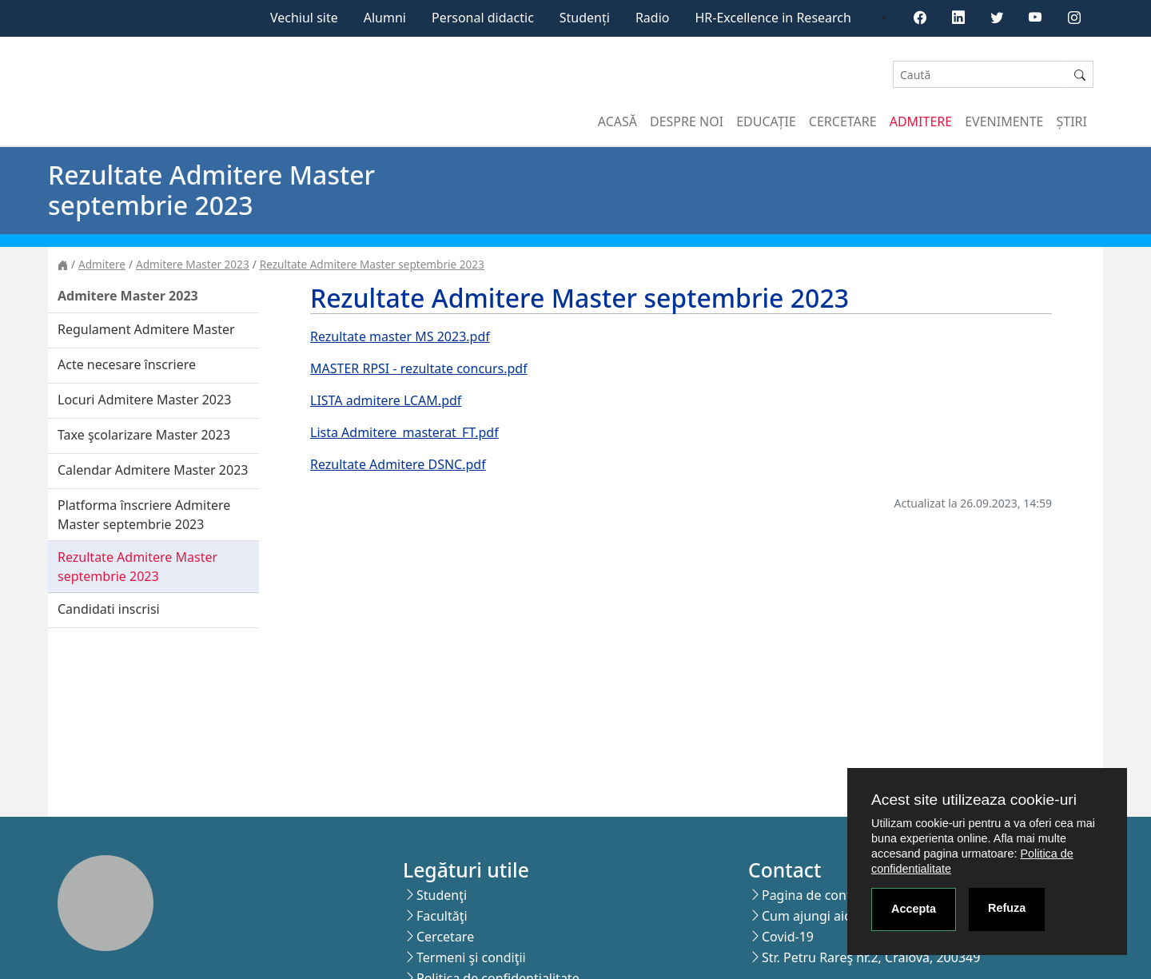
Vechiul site (304, 17)
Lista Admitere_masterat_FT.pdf (404, 432)
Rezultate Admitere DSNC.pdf (398, 464)
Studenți (585, 17)
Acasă (617, 121)
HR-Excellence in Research (773, 17)
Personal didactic (483, 17)
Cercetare (843, 121)
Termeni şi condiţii (471, 957)
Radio (652, 17)
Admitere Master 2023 (192, 264)
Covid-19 (788, 936)
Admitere (921, 121)
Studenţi (441, 895)
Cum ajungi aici (808, 916)
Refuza (1007, 907)
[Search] (980, 75)
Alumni (385, 17)
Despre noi (686, 121)
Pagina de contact (815, 895)
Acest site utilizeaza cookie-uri (974, 799)
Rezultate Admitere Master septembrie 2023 (372, 264)
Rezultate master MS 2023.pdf (400, 336)
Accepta (913, 908)
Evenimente (1004, 121)
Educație (766, 121)
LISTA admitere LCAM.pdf (385, 400)
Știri (1072, 121)
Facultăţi (442, 916)
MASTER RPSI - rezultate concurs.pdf (419, 368)
